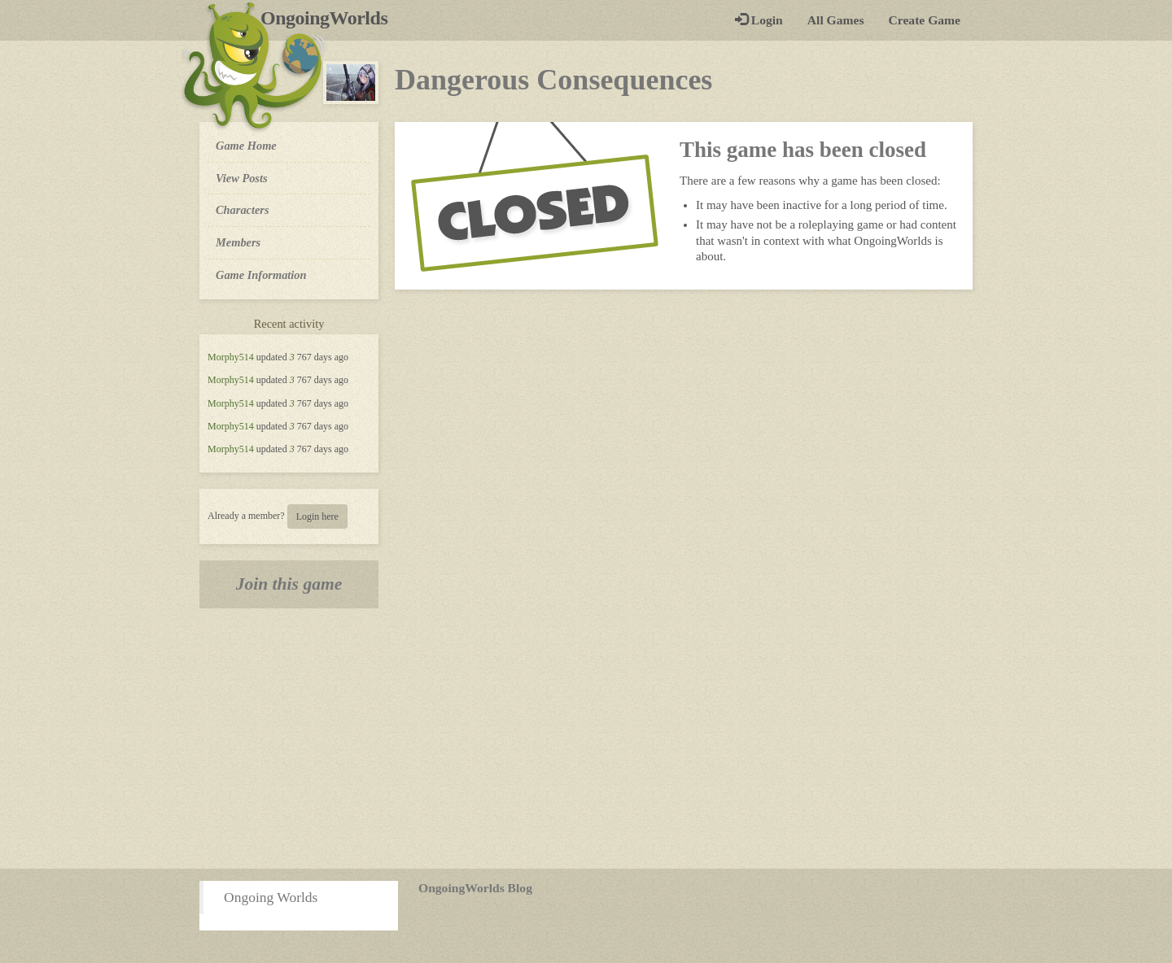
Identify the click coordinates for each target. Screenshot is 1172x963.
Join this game (289, 584)
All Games (835, 20)
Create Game (924, 20)
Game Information (261, 274)
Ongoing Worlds (270, 897)
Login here (317, 516)
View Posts (242, 178)
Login (759, 20)
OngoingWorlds (330, 18)
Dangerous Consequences (553, 79)
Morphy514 (231, 357)
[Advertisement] (586, 738)
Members (238, 242)
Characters (242, 209)
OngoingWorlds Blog (475, 888)
